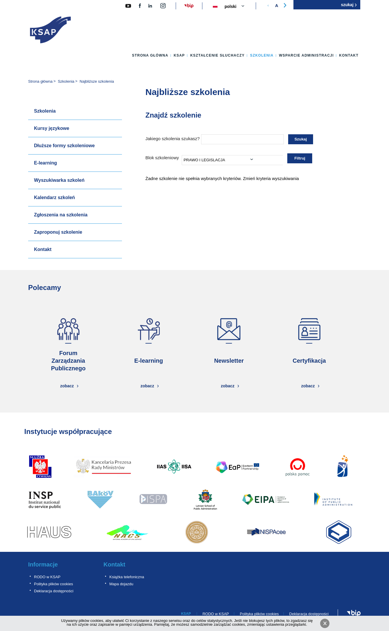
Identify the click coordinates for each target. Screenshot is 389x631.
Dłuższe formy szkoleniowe (64, 145)
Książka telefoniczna (126, 577)
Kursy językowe (51, 128)
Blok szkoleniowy (162, 157)
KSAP (179, 55)
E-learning (45, 162)
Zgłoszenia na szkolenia (60, 214)
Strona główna (150, 55)
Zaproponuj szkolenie (58, 232)
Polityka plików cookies (53, 584)
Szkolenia (262, 55)
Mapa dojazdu (121, 584)
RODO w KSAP (47, 577)
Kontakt (349, 55)
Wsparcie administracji (306, 55)
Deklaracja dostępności (53, 591)
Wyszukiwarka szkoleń (59, 180)
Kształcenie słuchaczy (217, 55)
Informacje (43, 564)
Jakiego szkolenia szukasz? (172, 138)
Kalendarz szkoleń (54, 197)
